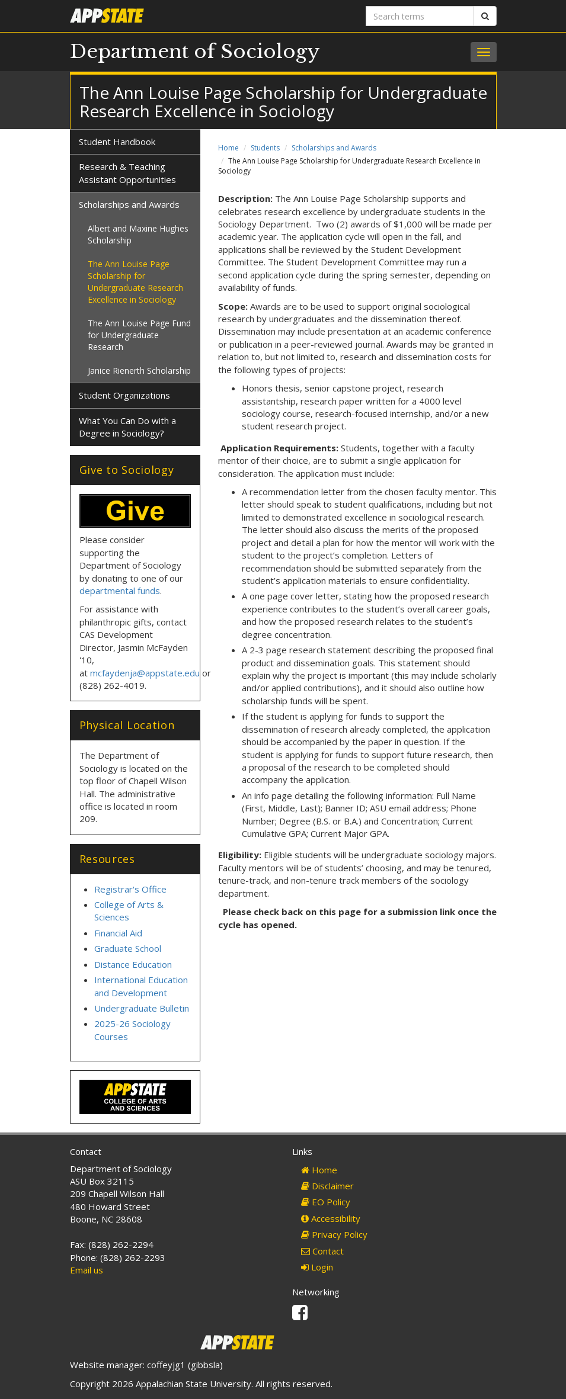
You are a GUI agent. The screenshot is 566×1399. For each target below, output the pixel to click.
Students (265, 148)
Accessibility (330, 1218)
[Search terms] (420, 16)
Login (317, 1267)
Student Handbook (117, 141)
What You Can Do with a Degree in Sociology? (127, 427)
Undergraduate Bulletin (141, 1008)
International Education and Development (141, 986)
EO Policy (325, 1202)
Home (228, 148)
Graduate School (127, 948)
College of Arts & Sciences (129, 911)
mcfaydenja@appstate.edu (145, 673)
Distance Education (133, 964)
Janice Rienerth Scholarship (139, 370)
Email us (86, 1270)
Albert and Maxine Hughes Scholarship (138, 234)
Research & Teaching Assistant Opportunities (127, 173)
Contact (322, 1251)
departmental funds (119, 590)
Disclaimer (327, 1186)
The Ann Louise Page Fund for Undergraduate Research (139, 334)
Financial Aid (118, 933)
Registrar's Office (130, 889)
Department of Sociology (195, 51)
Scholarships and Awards (334, 148)
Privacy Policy (334, 1234)
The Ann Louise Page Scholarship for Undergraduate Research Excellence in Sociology (135, 281)
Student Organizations (124, 395)
